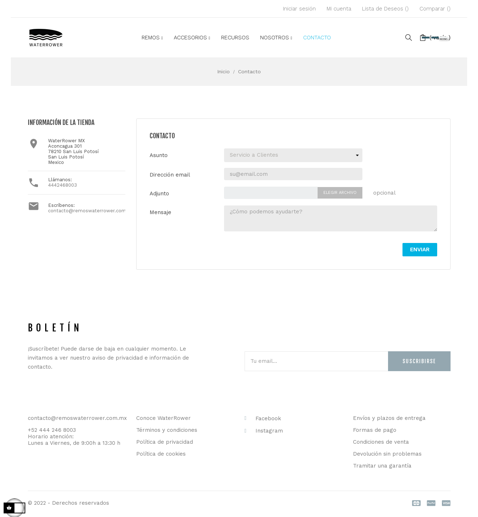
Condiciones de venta (381, 442)
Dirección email (170, 174)
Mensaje (160, 212)
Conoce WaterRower (163, 418)
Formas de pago (374, 430)
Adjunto (159, 193)
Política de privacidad (164, 442)
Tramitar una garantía (382, 465)
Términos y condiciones (166, 430)
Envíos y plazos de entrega (389, 418)
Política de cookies (161, 454)
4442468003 (62, 185)
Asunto (159, 155)
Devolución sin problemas (387, 454)
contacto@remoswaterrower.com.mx (91, 210)
